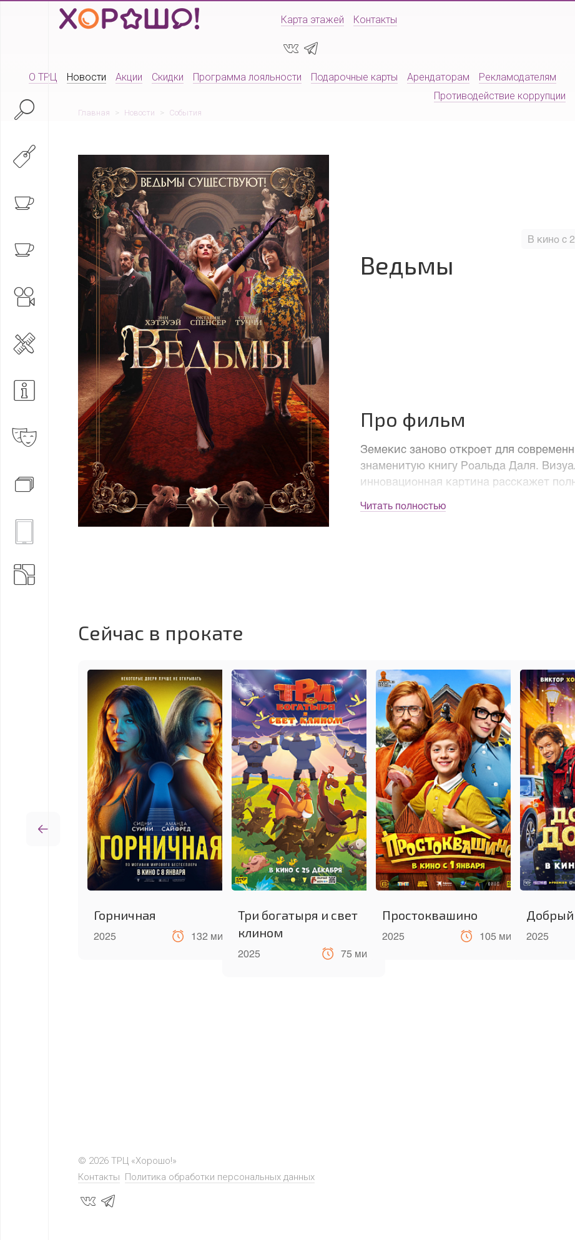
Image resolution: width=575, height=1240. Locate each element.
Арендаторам (438, 77)
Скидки (168, 77)
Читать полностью (403, 505)
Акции (128, 77)
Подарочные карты (354, 77)
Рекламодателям (517, 77)
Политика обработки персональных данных (220, 1177)
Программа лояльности (247, 77)
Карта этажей (312, 20)
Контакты (375, 20)
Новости (86, 77)
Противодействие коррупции (500, 96)
